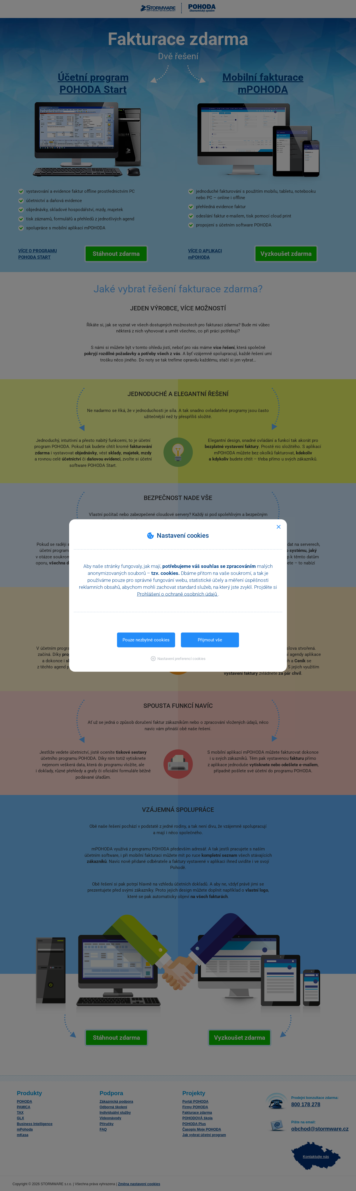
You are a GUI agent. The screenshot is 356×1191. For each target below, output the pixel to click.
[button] (178, 658)
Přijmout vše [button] (210, 640)
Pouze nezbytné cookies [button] (146, 640)
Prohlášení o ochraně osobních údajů (177, 594)
